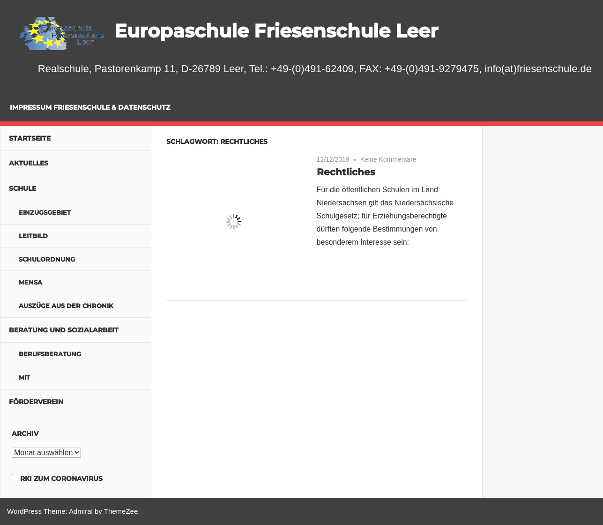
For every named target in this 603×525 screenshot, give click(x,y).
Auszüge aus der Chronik (66, 305)
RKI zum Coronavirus (61, 478)
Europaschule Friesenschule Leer (276, 30)
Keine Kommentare (388, 159)
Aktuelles (28, 163)
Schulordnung (47, 259)
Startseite (30, 138)
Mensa (30, 282)
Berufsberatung (50, 354)
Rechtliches (346, 172)
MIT (24, 377)
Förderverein (36, 402)
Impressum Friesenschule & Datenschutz (90, 107)
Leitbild (33, 236)
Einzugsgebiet (45, 212)
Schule (22, 188)
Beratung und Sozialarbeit (64, 330)
